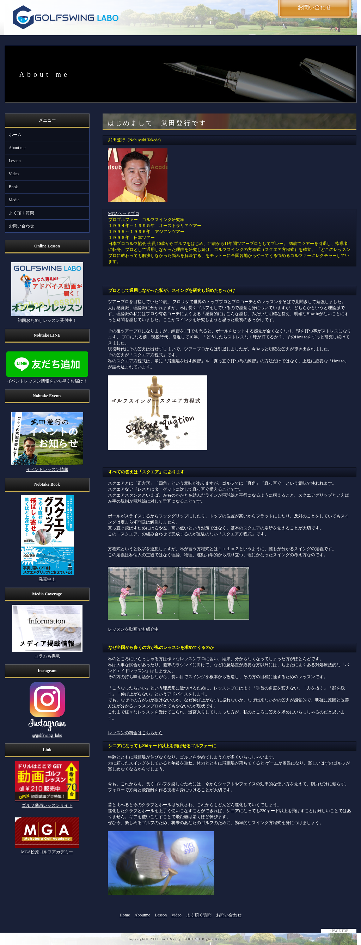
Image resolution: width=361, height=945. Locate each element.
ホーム (15, 134)
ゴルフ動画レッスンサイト (47, 805)
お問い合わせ (21, 225)
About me (17, 147)
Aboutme (143, 915)
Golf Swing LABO (176, 939)
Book (13, 186)
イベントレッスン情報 (47, 469)
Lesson (15, 160)
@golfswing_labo (47, 735)
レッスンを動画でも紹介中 (133, 629)
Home (125, 915)
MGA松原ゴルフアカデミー (47, 851)
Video (14, 173)
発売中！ (47, 579)
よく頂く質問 (21, 212)
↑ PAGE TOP (338, 931)
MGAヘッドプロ (123, 213)
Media (14, 199)
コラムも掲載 (47, 655)
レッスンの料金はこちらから (135, 732)
